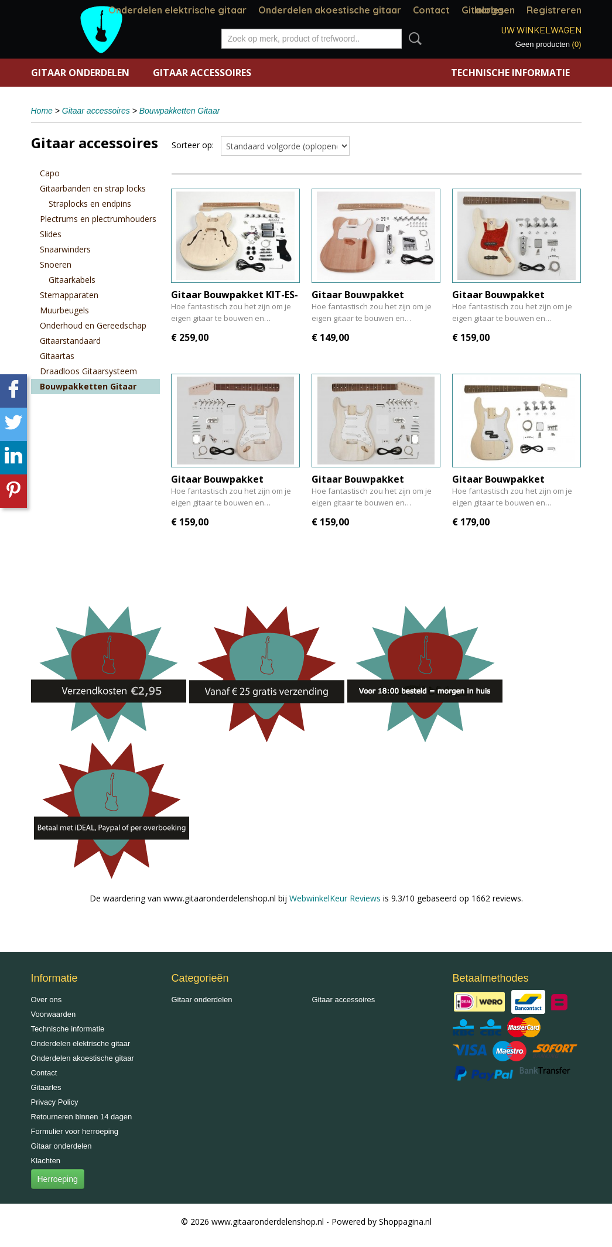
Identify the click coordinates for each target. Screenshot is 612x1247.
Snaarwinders (65, 249)
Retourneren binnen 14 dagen (81, 1116)
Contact (431, 10)
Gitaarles (46, 1087)
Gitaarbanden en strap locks (93, 188)
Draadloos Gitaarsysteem (88, 371)
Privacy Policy (54, 1102)
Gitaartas (57, 355)
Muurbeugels (64, 310)
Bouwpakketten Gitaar (179, 110)
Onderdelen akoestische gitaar (329, 10)
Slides (50, 234)
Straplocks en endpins (90, 203)
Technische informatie (510, 72)
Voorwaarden (53, 1014)
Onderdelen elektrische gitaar (177, 10)
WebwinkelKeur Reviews (335, 898)
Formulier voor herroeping (75, 1131)
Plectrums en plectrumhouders (98, 218)
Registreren (554, 10)
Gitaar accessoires (202, 72)
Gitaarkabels (72, 279)
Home (42, 110)
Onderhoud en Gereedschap (93, 325)
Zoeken (413, 38)
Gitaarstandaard (70, 340)
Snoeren (55, 264)
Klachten (46, 1160)
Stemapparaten (69, 294)
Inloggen (494, 10)
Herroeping (57, 1179)
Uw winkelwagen (541, 29)
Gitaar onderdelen (80, 72)
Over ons (46, 999)
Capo (50, 173)
